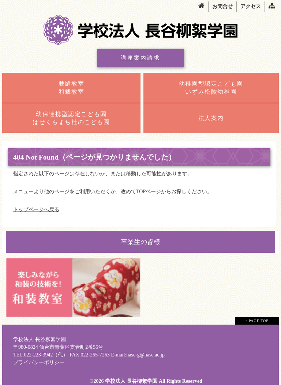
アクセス (250, 6)
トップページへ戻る (36, 209)
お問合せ (222, 6)
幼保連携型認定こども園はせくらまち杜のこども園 (71, 118)
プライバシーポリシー (38, 362)
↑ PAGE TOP (257, 321)
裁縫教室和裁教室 (71, 88)
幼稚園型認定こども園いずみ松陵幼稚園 (211, 88)
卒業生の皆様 (140, 242)
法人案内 (211, 118)
